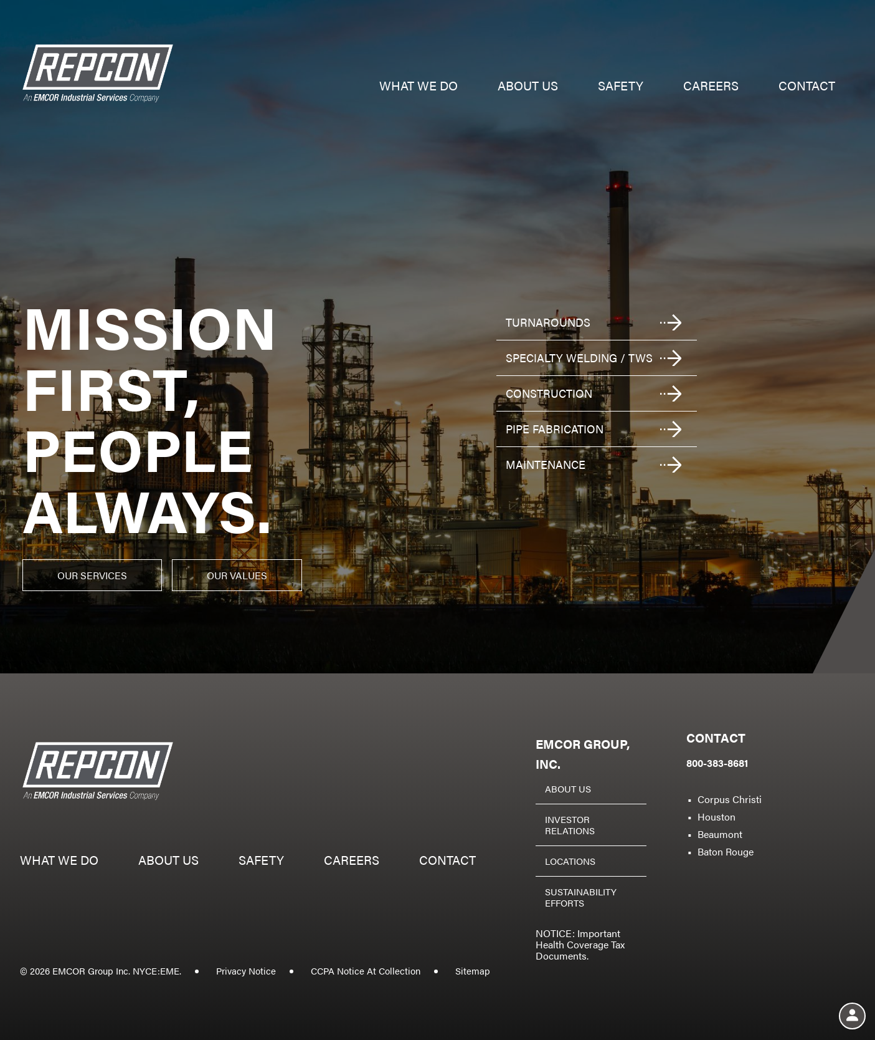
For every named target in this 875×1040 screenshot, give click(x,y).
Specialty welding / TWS (579, 357)
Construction (549, 393)
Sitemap (472, 970)
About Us (568, 788)
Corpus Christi (730, 799)
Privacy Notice (246, 970)
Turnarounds (548, 322)
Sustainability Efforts (581, 897)
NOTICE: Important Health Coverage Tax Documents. (580, 944)
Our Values (237, 575)
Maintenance (545, 464)
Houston (716, 816)
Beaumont (720, 834)
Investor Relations (570, 824)
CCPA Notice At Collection (365, 970)
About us (528, 87)
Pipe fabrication (554, 428)
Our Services (92, 575)
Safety (620, 87)
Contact (806, 87)
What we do (418, 87)
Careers (711, 87)
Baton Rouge (726, 851)
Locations (570, 860)
